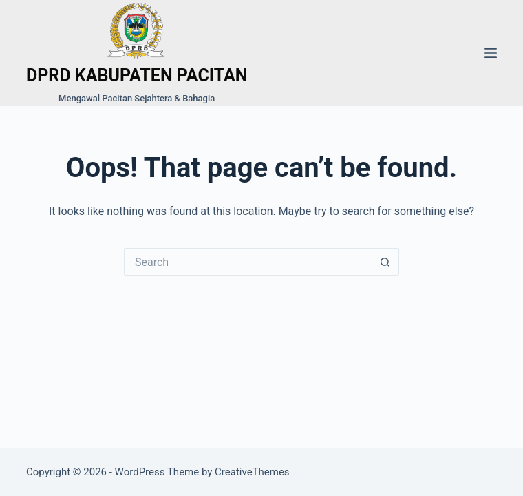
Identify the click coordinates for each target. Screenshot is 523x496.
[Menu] (490, 53)
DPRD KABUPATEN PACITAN (136, 75)
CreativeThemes (252, 472)
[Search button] (385, 262)
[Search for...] (248, 262)
